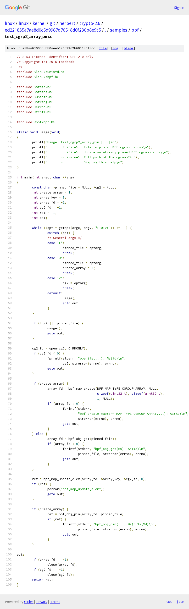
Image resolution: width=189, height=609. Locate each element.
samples (118, 30)
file (103, 48)
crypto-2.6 (89, 23)
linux (10, 23)
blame (128, 48)
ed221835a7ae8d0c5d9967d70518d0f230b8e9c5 (53, 30)
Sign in (179, 7)
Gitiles (28, 601)
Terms (55, 601)
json (180, 601)
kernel (39, 23)
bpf (135, 30)
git (52, 23)
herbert (67, 23)
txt (169, 601)
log (115, 48)
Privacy (41, 601)
